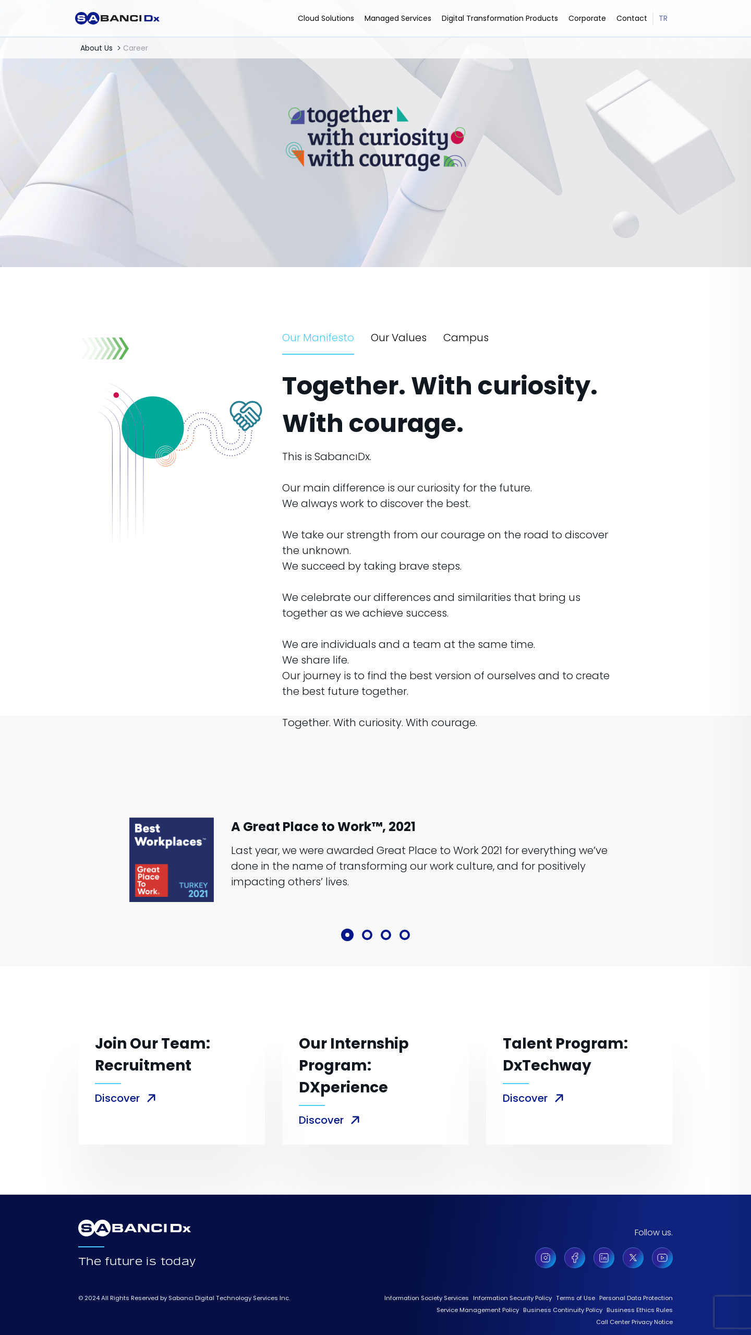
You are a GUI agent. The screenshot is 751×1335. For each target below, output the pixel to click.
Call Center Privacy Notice (634, 1322)
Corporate (587, 18)
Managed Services (398, 18)
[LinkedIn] (603, 1257)
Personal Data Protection (636, 1298)
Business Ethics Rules (640, 1310)
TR (663, 18)
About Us (96, 48)
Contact (631, 18)
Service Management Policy (478, 1310)
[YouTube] (662, 1257)
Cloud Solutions (326, 18)
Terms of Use (575, 1298)
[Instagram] (545, 1257)
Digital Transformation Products (500, 18)
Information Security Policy (512, 1298)
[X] (633, 1257)
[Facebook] (574, 1257)
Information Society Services (426, 1298)
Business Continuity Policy (562, 1310)
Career (135, 48)
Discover (117, 1098)
